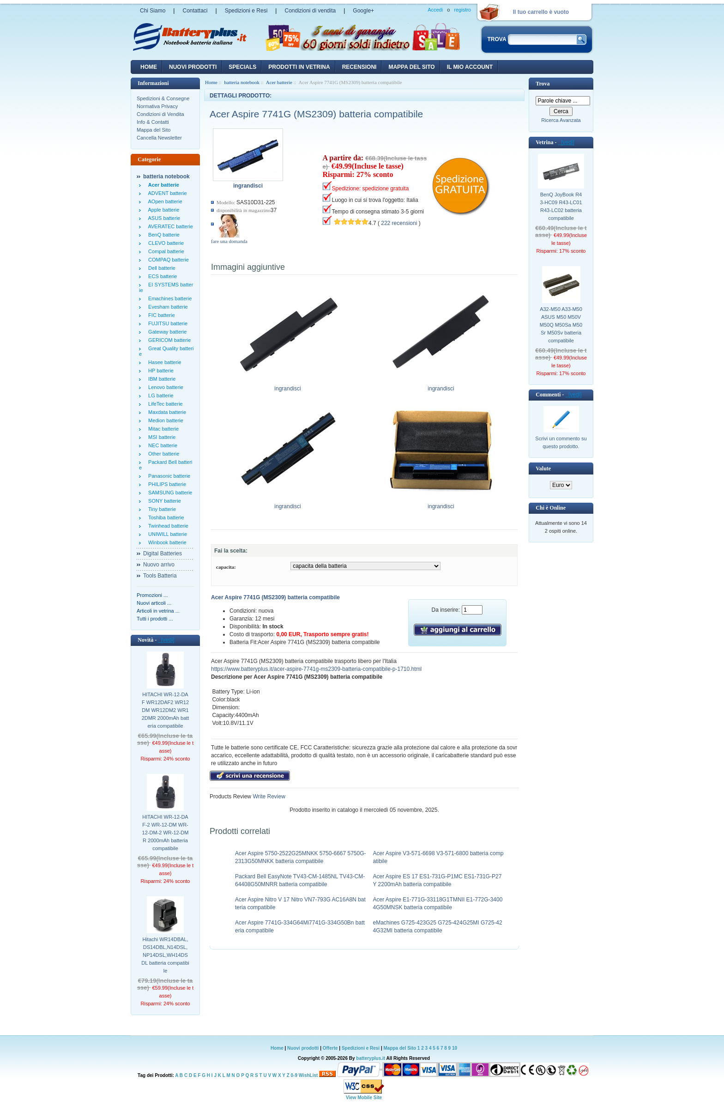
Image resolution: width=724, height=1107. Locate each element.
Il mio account (470, 67)
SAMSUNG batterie (168, 492)
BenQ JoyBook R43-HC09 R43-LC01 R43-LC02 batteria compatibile (561, 206)
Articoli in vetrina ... (158, 611)
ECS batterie (161, 276)
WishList (308, 1075)
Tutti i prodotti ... (155, 618)
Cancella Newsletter (159, 137)
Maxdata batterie (165, 412)
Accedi (435, 9)
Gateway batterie (166, 332)
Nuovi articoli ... (154, 603)
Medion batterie (164, 420)
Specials (242, 67)
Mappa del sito (411, 67)
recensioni (359, 67)
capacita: (226, 567)
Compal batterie (164, 251)
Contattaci (194, 10)
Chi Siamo (152, 10)
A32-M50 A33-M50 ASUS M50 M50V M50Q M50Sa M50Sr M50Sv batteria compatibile (561, 324)
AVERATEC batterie (169, 226)
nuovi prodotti (193, 67)
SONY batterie (163, 501)
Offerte (331, 1048)
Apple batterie (162, 210)
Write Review (268, 796)
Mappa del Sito (153, 130)
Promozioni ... (152, 595)
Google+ (363, 10)
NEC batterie (161, 445)
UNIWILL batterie (166, 534)
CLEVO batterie (164, 243)
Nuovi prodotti (303, 1048)
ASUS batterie (162, 218)
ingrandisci (288, 386)
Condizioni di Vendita (160, 114)
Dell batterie (160, 268)
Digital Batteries (162, 553)
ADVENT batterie (166, 193)
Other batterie (162, 453)
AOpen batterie (163, 201)
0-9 (294, 1075)
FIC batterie (160, 315)
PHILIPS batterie (165, 484)
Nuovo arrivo (159, 564)
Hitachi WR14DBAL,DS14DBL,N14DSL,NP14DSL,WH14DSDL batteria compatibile (165, 955)
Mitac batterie (162, 429)
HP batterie (159, 370)
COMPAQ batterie (167, 259)
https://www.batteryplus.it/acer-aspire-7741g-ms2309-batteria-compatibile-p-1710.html (316, 669)
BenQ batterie (162, 234)
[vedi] (166, 640)
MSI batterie (160, 437)
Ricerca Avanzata (560, 120)
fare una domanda (229, 241)
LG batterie (159, 395)
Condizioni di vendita (310, 10)
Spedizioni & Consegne (163, 98)
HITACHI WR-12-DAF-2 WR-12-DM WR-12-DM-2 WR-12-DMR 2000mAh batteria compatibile (165, 832)
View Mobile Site (364, 1097)
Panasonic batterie (167, 476)
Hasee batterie (163, 362)
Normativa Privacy (157, 106)
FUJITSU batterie (166, 323)
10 (454, 1048)
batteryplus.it (371, 1058)
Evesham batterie (166, 307)
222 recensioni (399, 223)
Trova (542, 83)
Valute (543, 468)
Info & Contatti (153, 122)
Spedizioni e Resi (246, 10)
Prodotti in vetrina (299, 67)
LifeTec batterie (164, 404)
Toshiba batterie (164, 517)
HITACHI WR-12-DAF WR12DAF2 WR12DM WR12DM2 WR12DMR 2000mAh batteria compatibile (165, 710)
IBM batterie (160, 379)
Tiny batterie (160, 509)
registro (462, 9)
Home (148, 67)
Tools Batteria (160, 575)
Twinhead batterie (166, 526)
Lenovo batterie (164, 387)
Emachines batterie (168, 298)
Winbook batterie (166, 542)
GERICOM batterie (168, 340)
